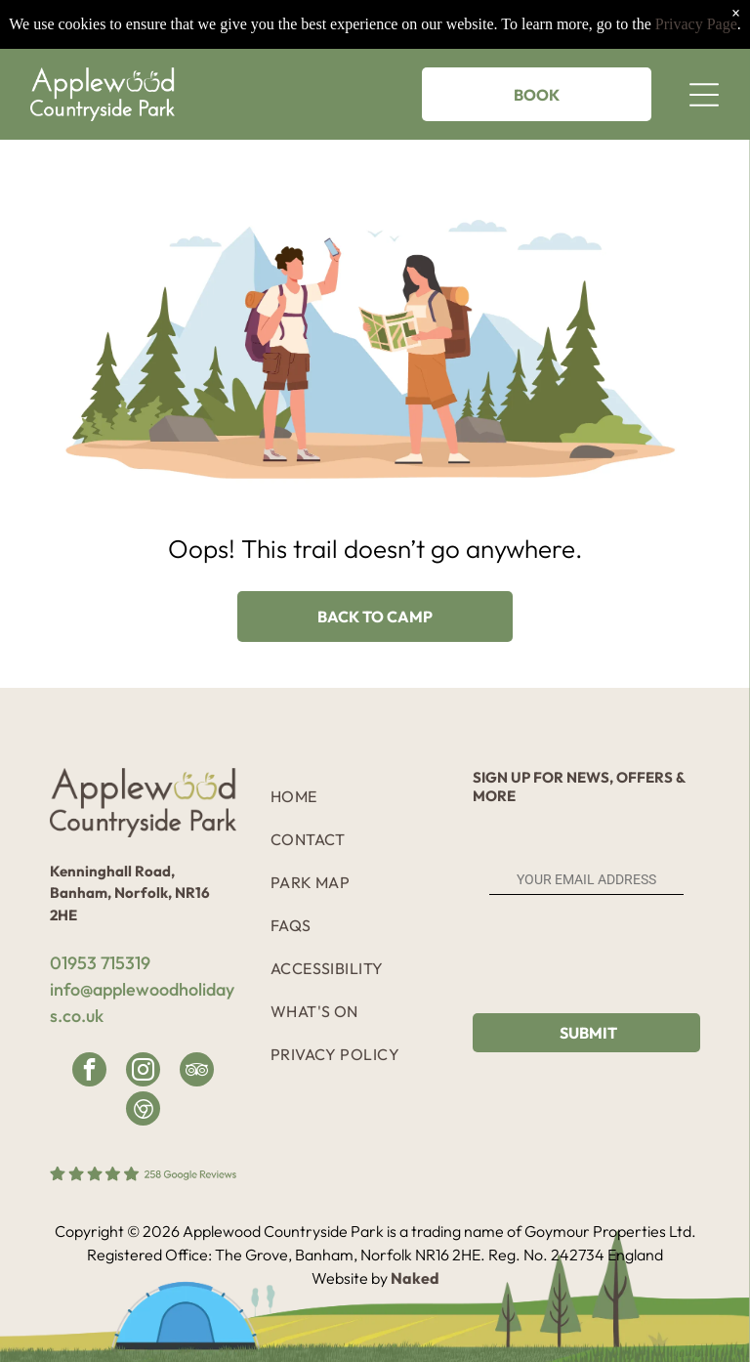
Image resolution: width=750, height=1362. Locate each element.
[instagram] (143, 1071)
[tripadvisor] (197, 1071)
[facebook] (89, 1071)
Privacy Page (696, 24)
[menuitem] (361, 796)
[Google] (143, 1110)
